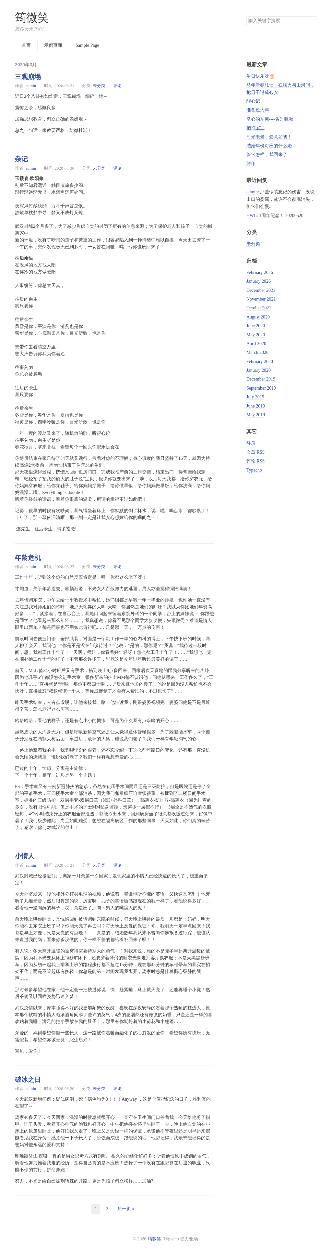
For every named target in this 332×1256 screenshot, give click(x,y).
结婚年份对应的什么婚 (269, 145)
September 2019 (261, 388)
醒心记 (253, 101)
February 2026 (259, 272)
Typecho (254, 470)
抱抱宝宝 (255, 127)
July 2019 (255, 397)
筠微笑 (32, 17)
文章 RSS (255, 452)
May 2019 (255, 414)
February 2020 (259, 361)
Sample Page (87, 45)
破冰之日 (28, 1079)
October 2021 (258, 307)
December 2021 (260, 290)
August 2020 (258, 317)
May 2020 (255, 334)
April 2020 (256, 343)
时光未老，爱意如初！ (269, 137)
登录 (250, 443)
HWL (251, 215)
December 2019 (260, 379)
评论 (117, 85)
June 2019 (255, 406)
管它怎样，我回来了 (266, 154)
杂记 (21, 158)
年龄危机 (28, 557)
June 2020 (255, 325)
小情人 (24, 856)
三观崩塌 (28, 76)
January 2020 (258, 370)
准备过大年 (257, 110)
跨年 (250, 163)
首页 (26, 45)
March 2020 (257, 352)
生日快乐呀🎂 (260, 76)
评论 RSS (255, 461)
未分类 (99, 85)
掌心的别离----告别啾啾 (269, 119)
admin (31, 85)
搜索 (312, 21)
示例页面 (53, 45)
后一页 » (126, 1208)
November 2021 (261, 299)
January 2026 (258, 281)
